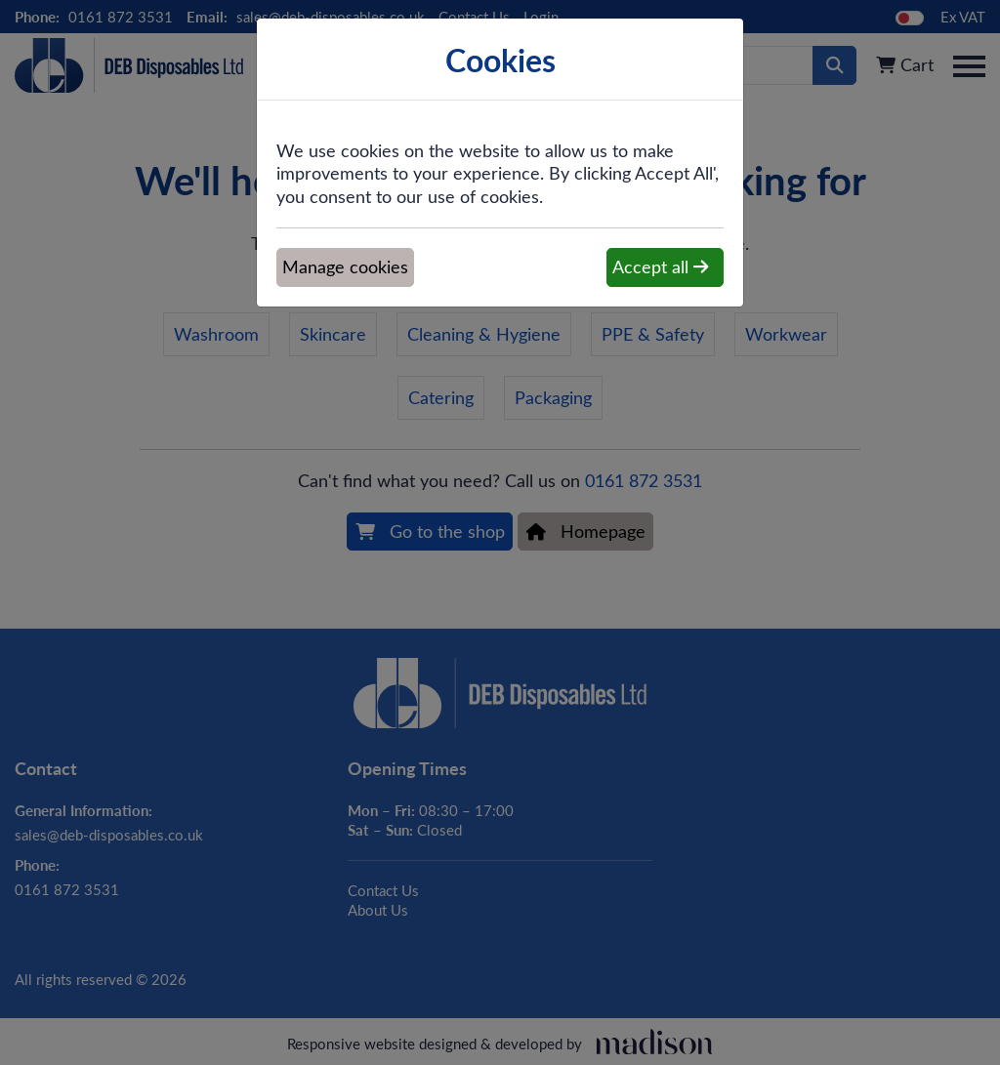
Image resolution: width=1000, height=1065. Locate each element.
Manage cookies (345, 266)
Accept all (660, 266)
